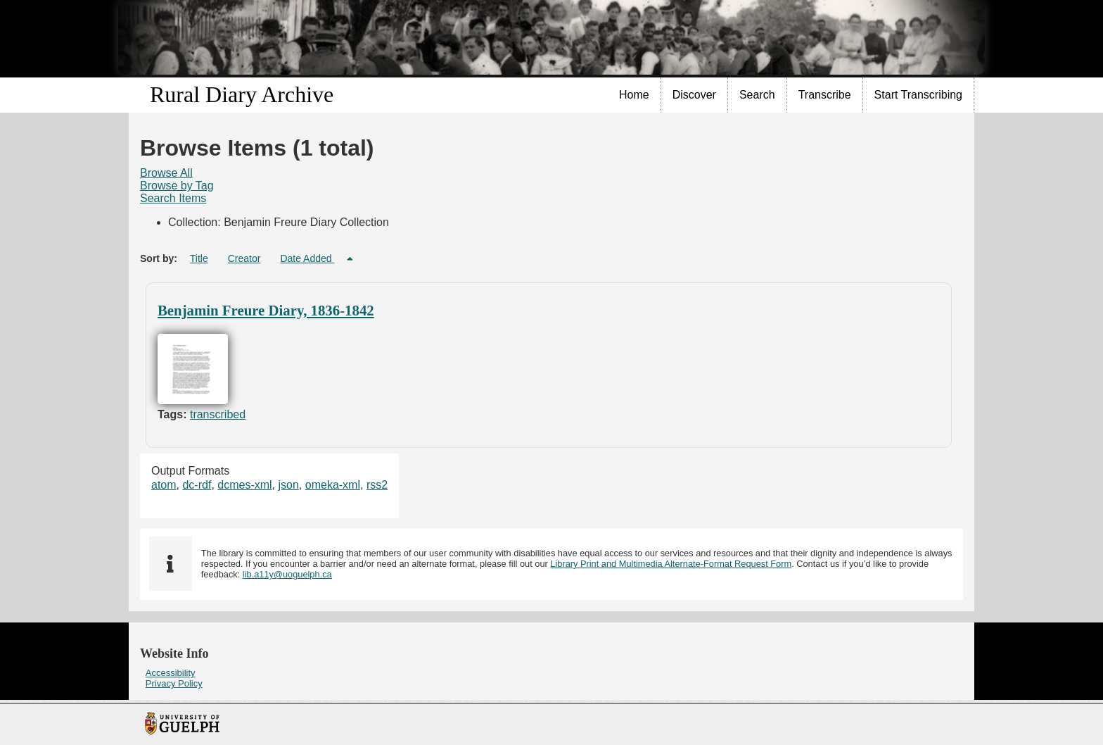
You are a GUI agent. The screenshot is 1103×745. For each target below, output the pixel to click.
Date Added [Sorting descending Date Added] (307, 258)
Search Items (173, 198)
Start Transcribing (918, 95)
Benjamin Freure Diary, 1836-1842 (266, 310)
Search (757, 95)
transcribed (218, 414)
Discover (694, 95)
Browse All (166, 173)
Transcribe (824, 95)
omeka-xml (332, 485)
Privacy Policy (174, 683)
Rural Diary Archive (241, 94)
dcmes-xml (244, 485)
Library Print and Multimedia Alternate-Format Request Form (670, 563)
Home (634, 95)
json (289, 485)
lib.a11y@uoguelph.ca (287, 574)
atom (164, 485)
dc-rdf (196, 485)
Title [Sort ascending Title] (199, 258)
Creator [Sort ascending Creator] (244, 258)
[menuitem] (634, 95)
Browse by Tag (177, 186)
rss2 (377, 485)
